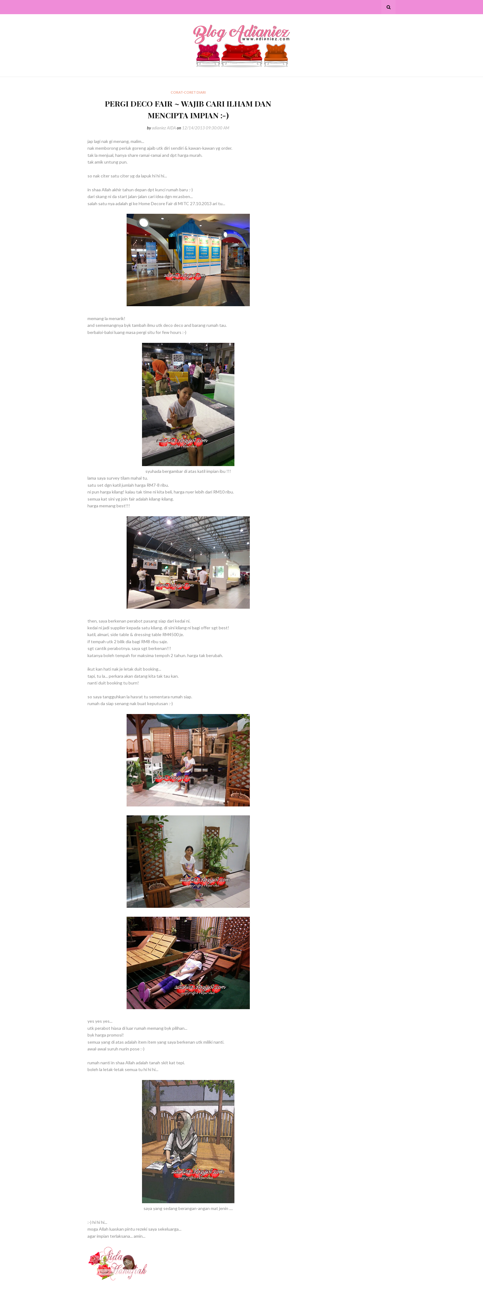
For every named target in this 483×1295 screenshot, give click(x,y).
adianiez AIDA (164, 127)
